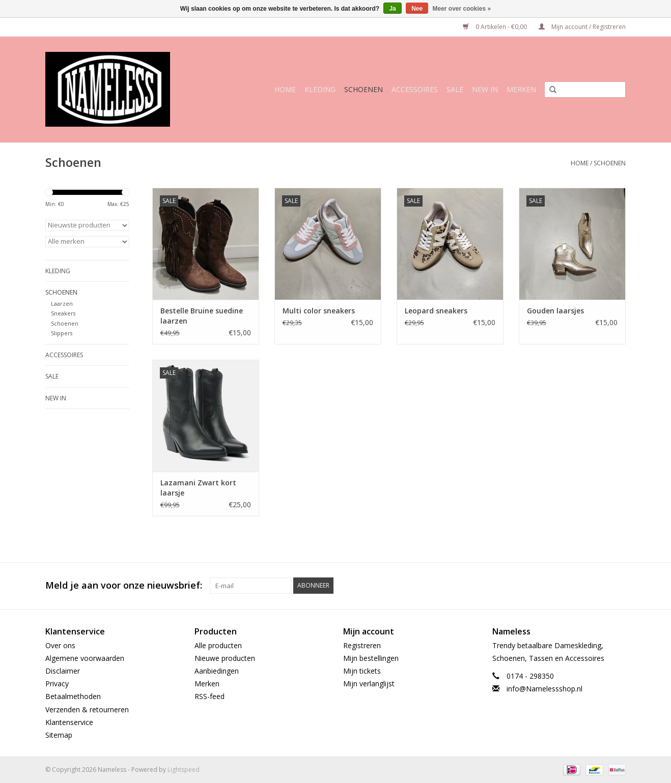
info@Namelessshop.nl (544, 688)
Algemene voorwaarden (84, 658)
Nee (417, 8)
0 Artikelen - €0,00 (495, 26)
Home (285, 89)
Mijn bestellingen (371, 658)
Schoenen (363, 89)
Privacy (57, 683)
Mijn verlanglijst (369, 683)
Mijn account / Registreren (582, 26)
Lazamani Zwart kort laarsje (198, 488)
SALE (454, 89)
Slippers (61, 333)
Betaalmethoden (73, 696)
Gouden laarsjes (555, 310)
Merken (521, 89)
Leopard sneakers (436, 310)
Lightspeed (183, 769)
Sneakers (63, 313)
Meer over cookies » (462, 8)
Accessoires (415, 89)
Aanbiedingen (216, 671)
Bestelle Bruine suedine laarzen (201, 316)
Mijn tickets (362, 671)
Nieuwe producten (224, 658)
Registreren (362, 645)
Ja (392, 8)
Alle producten (218, 645)
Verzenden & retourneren (87, 709)
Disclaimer (62, 671)
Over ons (60, 645)
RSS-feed (209, 696)
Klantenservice (69, 722)
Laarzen (62, 303)
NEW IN (485, 89)
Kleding (320, 89)
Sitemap (58, 735)
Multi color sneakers (319, 310)
